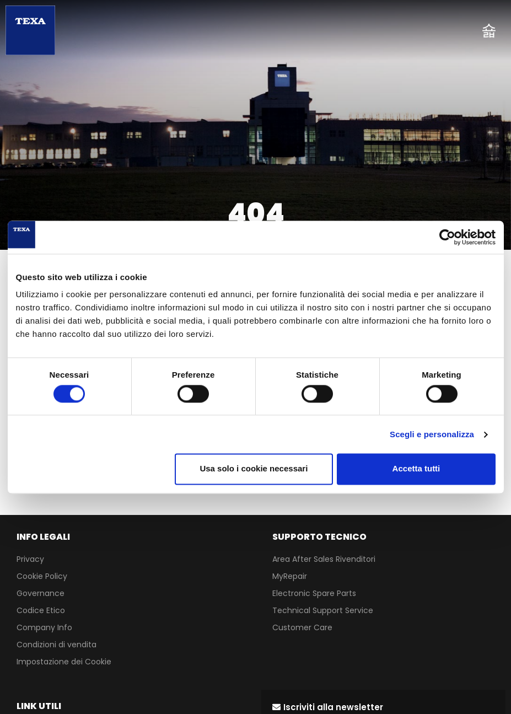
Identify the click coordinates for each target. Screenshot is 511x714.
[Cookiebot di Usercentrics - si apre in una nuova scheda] (447, 237)
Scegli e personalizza (432, 434)
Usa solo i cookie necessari (254, 469)
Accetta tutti (416, 469)
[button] (327, 707)
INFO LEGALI (43, 536)
